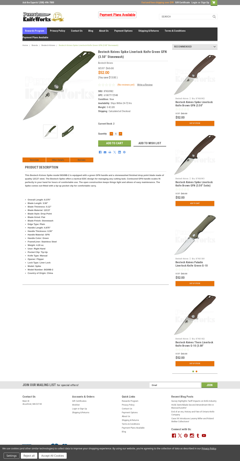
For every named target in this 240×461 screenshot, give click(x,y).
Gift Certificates (79, 401)
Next (214, 47)
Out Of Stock (195, 123)
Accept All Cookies (52, 456)
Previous (211, 47)
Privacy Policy (57, 30)
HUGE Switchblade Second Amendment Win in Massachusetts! (192, 406)
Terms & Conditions (175, 30)
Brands (35, 45)
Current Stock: (106, 123)
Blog (90, 30)
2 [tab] (197, 371)
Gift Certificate (182, 2)
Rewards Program (34, 30)
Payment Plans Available (35, 37)
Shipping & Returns (148, 30)
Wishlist (76, 405)
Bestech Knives (48, 45)
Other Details (58, 160)
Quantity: (102, 133)
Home (25, 45)
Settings (11, 456)
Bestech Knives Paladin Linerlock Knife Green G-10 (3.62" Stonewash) (192, 266)
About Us (103, 30)
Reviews (82, 160)
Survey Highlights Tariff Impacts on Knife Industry (193, 401)
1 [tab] (193, 371)
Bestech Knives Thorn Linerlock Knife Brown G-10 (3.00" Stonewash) (194, 346)
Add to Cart (195, 203)
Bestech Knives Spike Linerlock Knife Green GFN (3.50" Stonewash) (88, 45)
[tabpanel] (195, 90)
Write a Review (145, 84)
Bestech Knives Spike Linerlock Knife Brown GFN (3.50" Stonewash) (194, 105)
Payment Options (123, 30)
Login (194, 2)
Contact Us (76, 30)
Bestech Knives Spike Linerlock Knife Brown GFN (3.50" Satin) (194, 184)
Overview (34, 160)
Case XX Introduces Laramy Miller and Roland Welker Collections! (192, 420)
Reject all (29, 456)
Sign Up (205, 2)
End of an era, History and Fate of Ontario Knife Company (192, 413)
